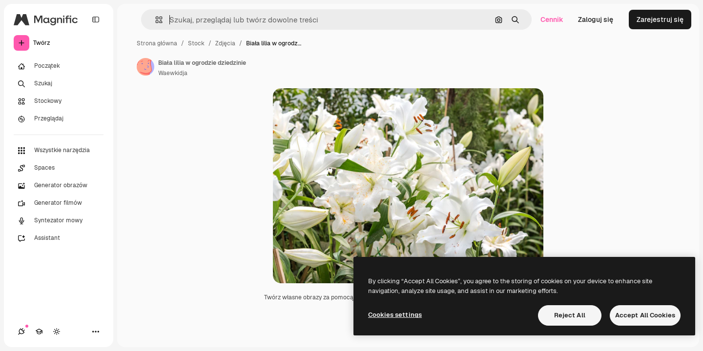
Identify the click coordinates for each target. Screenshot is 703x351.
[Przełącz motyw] (56, 331)
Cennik (551, 19)
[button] (155, 19)
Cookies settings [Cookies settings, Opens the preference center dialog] (395, 315)
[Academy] (39, 331)
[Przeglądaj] (58, 119)
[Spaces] (58, 168)
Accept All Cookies (645, 315)
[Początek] (58, 66)
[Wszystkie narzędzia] (58, 150)
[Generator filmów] (58, 203)
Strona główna (157, 43)
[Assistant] (58, 238)
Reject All (569, 315)
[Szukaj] (58, 84)
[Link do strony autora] (145, 67)
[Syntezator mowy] (58, 221)
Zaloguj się (595, 19)
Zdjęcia (225, 43)
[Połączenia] (21, 331)
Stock (196, 43)
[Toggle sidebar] (95, 19)
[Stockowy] (58, 101)
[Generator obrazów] (58, 186)
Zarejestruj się (660, 19)
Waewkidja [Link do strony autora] (172, 73)
